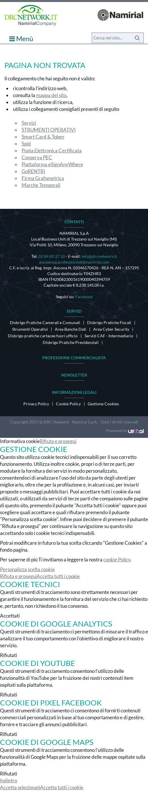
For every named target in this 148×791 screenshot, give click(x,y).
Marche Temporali (41, 185)
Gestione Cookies (103, 403)
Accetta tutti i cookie (58, 576)
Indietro (8, 780)
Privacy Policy (36, 403)
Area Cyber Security (111, 329)
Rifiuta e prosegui (58, 441)
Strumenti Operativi (30, 329)
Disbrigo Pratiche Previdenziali (71, 342)
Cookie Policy (68, 403)
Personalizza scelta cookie (27, 569)
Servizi (29, 123)
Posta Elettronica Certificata (52, 150)
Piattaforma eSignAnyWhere (52, 164)
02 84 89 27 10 (51, 256)
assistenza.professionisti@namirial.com (74, 262)
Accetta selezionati (20, 787)
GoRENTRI (33, 171)
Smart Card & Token (43, 137)
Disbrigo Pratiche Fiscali (109, 322)
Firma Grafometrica (43, 178)
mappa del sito (51, 95)
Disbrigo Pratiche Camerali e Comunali (45, 322)
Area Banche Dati (70, 329)
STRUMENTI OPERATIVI (49, 130)
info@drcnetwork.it (99, 256)
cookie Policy (116, 560)
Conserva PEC (37, 157)
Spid (26, 144)
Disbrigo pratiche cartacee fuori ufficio (43, 335)
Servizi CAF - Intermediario (109, 335)
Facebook (84, 296)
